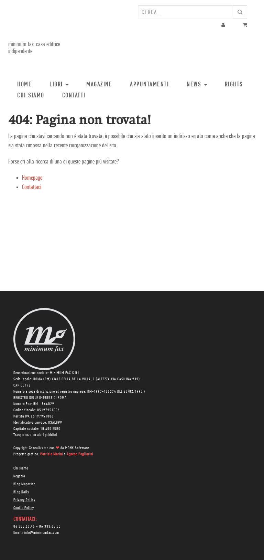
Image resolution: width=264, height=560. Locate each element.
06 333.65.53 (50, 527)
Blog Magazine (24, 484)
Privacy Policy (24, 500)
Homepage (32, 178)
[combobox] (185, 12)
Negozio (19, 476)
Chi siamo (20, 468)
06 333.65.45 (24, 527)
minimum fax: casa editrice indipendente (34, 48)
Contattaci (31, 187)
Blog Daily (21, 492)
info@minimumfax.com (41, 533)
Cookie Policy (23, 508)
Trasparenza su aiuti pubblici (35, 435)
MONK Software (77, 448)
